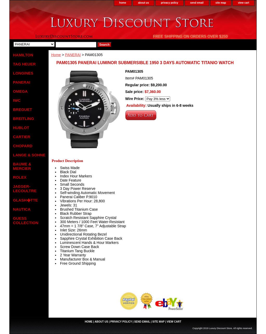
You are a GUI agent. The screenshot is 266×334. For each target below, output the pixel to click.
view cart (243, 2)
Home (56, 55)
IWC (17, 100)
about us (143, 2)
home (122, 2)
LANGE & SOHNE (29, 155)
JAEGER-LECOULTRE (25, 188)
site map (221, 2)
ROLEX (19, 177)
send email (197, 2)
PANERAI (73, 55)
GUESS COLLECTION (25, 220)
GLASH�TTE (25, 200)
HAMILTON (23, 55)
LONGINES (23, 73)
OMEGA (20, 91)
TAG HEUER (24, 64)
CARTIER (21, 137)
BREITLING (23, 118)
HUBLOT (21, 127)
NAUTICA (22, 209)
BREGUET (22, 109)
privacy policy (169, 2)
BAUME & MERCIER (22, 166)
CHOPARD (22, 146)
